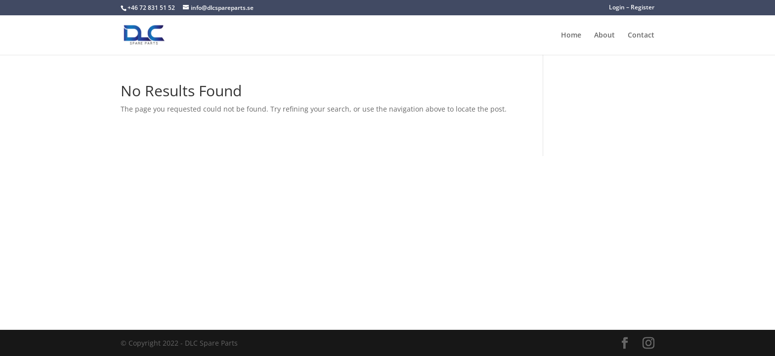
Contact (641, 36)
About (604, 36)
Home (571, 36)
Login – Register (631, 7)
